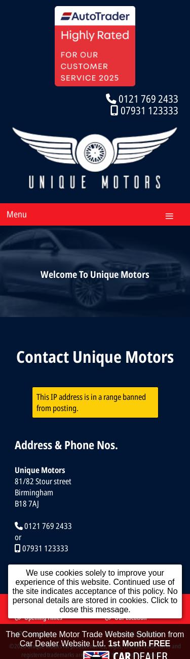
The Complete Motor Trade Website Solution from (95, 643)
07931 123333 (149, 110)
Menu (17, 214)
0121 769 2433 (148, 98)
